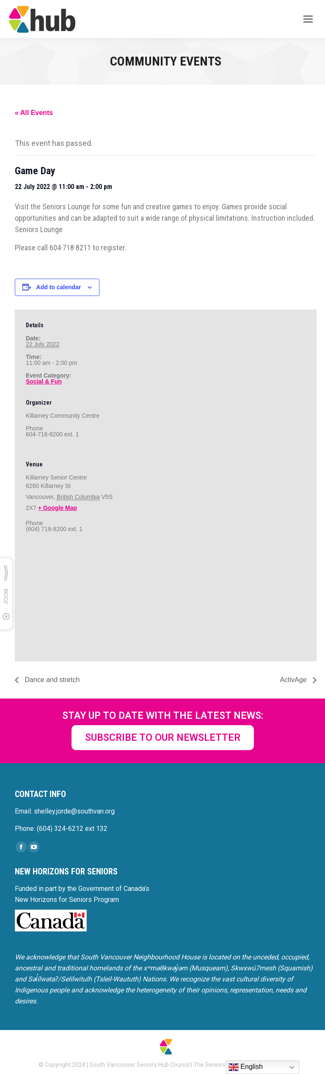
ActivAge (294, 679)
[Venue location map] (70, 601)
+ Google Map (57, 507)
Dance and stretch (51, 679)
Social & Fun (44, 381)
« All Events (34, 112)
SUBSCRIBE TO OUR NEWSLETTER (162, 737)
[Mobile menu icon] (308, 19)
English (246, 1067)
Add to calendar (58, 287)
